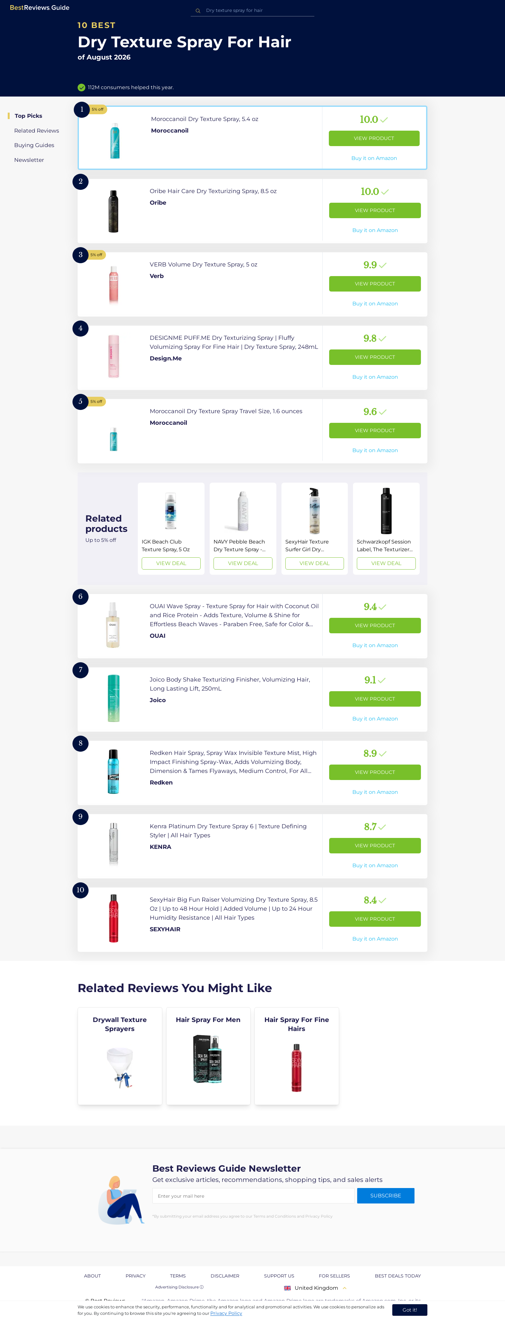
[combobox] (252, 10)
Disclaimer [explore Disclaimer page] (225, 1276)
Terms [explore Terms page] (178, 1276)
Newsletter (29, 160)
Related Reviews (36, 130)
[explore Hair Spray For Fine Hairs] (296, 1056)
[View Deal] (171, 529)
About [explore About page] (92, 1276)
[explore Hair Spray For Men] (208, 1056)
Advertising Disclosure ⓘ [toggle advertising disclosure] (179, 1287)
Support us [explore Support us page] (279, 1276)
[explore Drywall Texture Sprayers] (120, 1056)
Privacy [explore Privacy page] (136, 1276)
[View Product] (252, 138)
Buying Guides (34, 145)
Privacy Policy (226, 1313)
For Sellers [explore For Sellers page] (334, 1276)
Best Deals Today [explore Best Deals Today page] (398, 1276)
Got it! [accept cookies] (410, 1310)
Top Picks (28, 116)
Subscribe (385, 1196)
